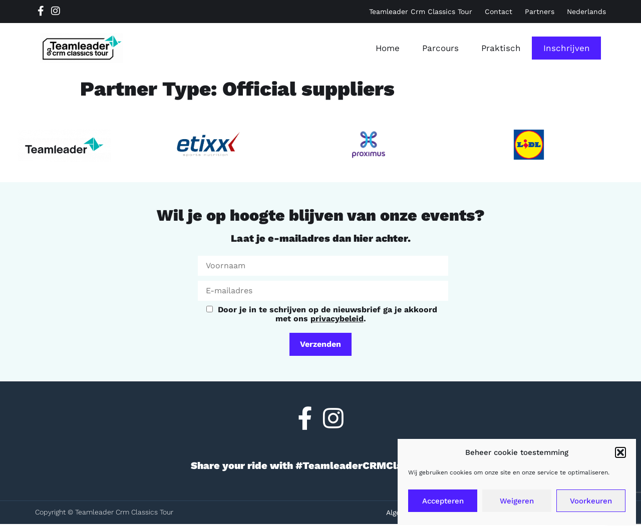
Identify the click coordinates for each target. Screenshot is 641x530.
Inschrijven (566, 48)
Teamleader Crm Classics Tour (420, 12)
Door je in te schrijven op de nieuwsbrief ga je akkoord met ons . (321, 314)
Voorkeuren (591, 500)
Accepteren (443, 500)
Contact (498, 12)
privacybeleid (337, 318)
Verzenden (320, 344)
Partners (539, 12)
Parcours (440, 48)
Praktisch (501, 48)
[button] (620, 452)
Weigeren (517, 500)
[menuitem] (586, 11)
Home (388, 48)
